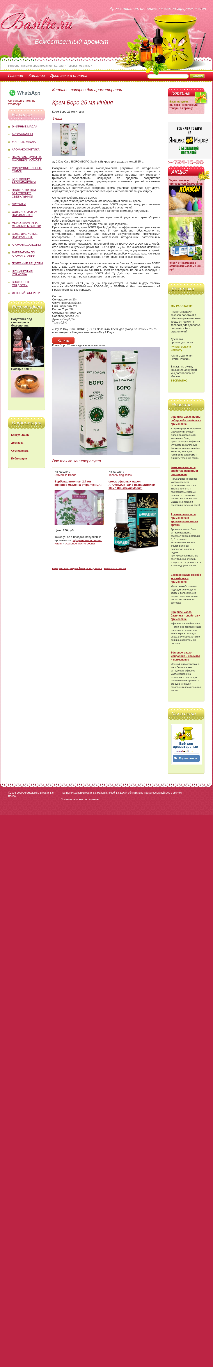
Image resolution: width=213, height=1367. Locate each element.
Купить (57, 118)
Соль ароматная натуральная (25, 213)
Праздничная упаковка (22, 272)
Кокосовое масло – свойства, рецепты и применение (184, 471)
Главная (15, 75)
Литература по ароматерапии (23, 254)
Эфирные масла (24, 126)
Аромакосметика (25, 149)
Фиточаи (19, 204)
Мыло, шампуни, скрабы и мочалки (26, 224)
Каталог (36, 75)
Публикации (19, 458)
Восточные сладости (21, 283)
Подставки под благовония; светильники (24, 193)
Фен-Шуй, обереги (26, 293)
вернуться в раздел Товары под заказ (77, 568)
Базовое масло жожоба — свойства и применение (186, 578)
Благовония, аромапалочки (24, 180)
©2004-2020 (15, 792)
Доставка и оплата (68, 75)
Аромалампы (22, 134)
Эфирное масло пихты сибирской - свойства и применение (186, 420)
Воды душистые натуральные (25, 235)
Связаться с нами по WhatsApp (24, 101)
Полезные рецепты (27, 263)
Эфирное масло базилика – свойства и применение (185, 616)
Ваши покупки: (179, 101)
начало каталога (115, 568)
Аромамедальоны (26, 244)
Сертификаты (20, 450)
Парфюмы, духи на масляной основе (27, 158)
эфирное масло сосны (80, 543)
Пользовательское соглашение (80, 799)
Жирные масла (24, 141)
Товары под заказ (120, 475)
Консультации (20, 434)
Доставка (17, 442)
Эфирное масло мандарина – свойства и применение (185, 656)
